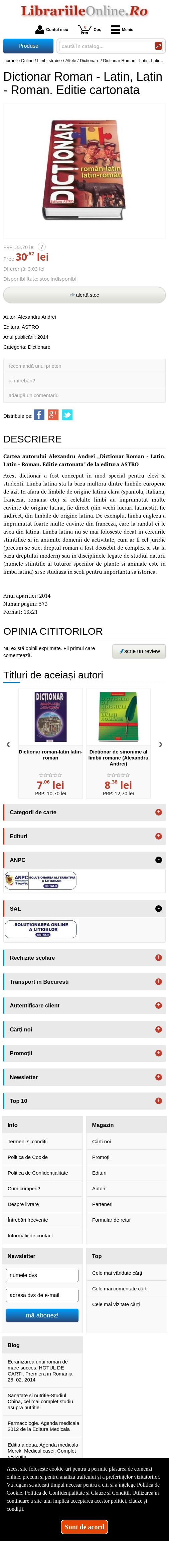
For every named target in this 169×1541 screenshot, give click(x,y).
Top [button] (97, 1256)
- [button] (159, 860)
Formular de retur (111, 1220)
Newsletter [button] (24, 1077)
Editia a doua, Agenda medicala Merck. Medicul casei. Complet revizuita (43, 1451)
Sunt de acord (85, 1527)
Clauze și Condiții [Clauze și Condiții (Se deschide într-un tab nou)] (110, 1493)
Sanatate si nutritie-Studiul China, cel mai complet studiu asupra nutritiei (40, 1401)
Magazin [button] (103, 1125)
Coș (89, 29)
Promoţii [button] (21, 1053)
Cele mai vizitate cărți (116, 1304)
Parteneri (102, 1204)
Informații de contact (30, 1235)
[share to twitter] (67, 414)
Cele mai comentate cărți (120, 1288)
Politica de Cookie (28, 1157)
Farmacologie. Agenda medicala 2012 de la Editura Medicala (43, 1426)
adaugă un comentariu (33, 395)
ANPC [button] (18, 860)
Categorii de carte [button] (33, 812)
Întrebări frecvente (28, 1220)
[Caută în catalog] (158, 46)
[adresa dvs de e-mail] (42, 1295)
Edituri (99, 1173)
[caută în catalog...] (104, 46)
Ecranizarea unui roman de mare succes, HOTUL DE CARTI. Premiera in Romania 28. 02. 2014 (40, 1370)
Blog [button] (14, 1345)
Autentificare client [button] (35, 1005)
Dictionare (39, 347)
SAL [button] (15, 909)
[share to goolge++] (53, 414)
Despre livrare (23, 1204)
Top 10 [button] (18, 1101)
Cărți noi (101, 1141)
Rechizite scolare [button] (32, 958)
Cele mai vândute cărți (117, 1273)
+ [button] (159, 812)
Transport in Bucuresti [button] (39, 982)
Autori (98, 1188)
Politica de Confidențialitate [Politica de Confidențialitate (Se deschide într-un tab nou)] (55, 1493)
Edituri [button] (18, 836)
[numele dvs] (42, 1275)
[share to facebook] (39, 414)
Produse (28, 46)
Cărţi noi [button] (21, 1029)
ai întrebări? (22, 380)
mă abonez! (42, 1315)
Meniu (122, 29)
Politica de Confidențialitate (38, 1173)
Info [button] (13, 1125)
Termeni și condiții (27, 1141)
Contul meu (51, 29)
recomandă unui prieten (35, 366)
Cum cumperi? (24, 1188)
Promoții (101, 1157)
